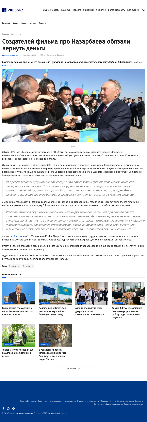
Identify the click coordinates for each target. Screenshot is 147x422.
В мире (15, 23)
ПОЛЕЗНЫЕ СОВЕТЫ (116, 10)
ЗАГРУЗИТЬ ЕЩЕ (73, 369)
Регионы (6, 23)
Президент (14, 266)
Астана (33, 23)
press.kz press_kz (10, 55)
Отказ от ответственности (88, 401)
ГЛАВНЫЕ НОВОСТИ (50, 10)
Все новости (16, 34)
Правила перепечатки (133, 404)
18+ (113, 401)
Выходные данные (125, 401)
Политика (28, 266)
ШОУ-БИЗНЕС (133, 10)
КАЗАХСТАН (66, 10)
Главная (5, 34)
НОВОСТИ (77, 10)
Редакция (105, 401)
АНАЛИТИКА (101, 10)
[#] (12, 9)
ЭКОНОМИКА (88, 10)
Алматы (42, 23)
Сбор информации (28, 401)
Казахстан (51, 55)
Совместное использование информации (56, 401)
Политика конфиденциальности (107, 404)
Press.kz (6, 65)
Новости (60, 55)
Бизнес (24, 23)
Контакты (139, 401)
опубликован (17, 236)
